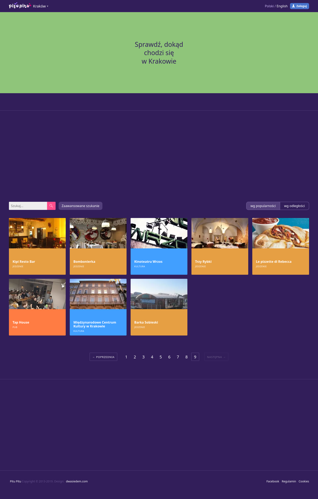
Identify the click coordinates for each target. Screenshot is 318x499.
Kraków (39, 6)
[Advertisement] (159, 156)
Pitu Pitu (15, 481)
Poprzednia (105, 357)
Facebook (272, 481)
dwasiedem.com (77, 481)
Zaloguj (301, 6)
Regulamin (289, 481)
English (282, 6)
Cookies (304, 481)
